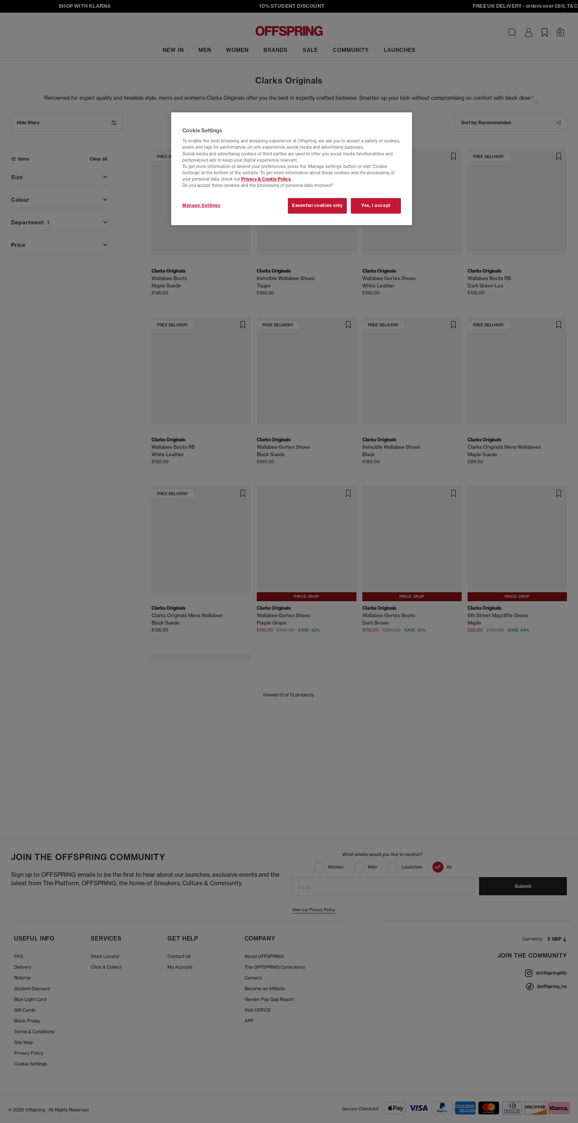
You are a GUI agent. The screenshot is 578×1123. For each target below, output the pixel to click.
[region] (291, 168)
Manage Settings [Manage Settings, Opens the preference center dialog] (201, 205)
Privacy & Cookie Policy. (266, 179)
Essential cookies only (317, 205)
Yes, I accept (375, 205)
